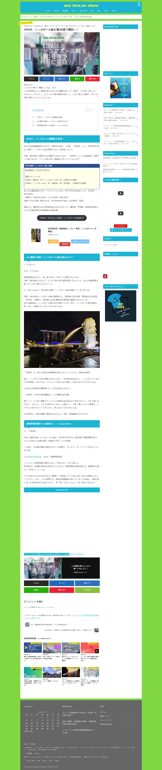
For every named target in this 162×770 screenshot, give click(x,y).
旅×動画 (65, 11)
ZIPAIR (74, 554)
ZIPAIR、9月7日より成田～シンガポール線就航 (61, 218)
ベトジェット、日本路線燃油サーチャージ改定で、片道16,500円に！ (119, 143)
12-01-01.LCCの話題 (32, 554)
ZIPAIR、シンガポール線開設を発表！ (50, 117)
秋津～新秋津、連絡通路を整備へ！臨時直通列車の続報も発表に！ (119, 119)
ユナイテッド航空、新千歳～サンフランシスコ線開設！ (119, 135)
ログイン (43, 607)
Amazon (53, 241)
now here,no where (81, 5)
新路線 (81, 554)
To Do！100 (83, 11)
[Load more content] (120, 226)
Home (48, 11)
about (113, 11)
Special (56, 11)
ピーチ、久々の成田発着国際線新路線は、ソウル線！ (119, 127)
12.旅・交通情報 (64, 554)
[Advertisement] (62, 519)
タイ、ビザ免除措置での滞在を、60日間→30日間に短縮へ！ (119, 111)
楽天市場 (65, 244)
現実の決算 (32, 457)
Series (73, 11)
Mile (92, 11)
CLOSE (88, 110)
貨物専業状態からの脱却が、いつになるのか (52, 125)
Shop (106, 11)
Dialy (98, 11)
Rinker (56, 234)
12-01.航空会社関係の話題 (48, 554)
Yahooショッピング (80, 241)
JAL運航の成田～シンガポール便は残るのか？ (53, 121)
